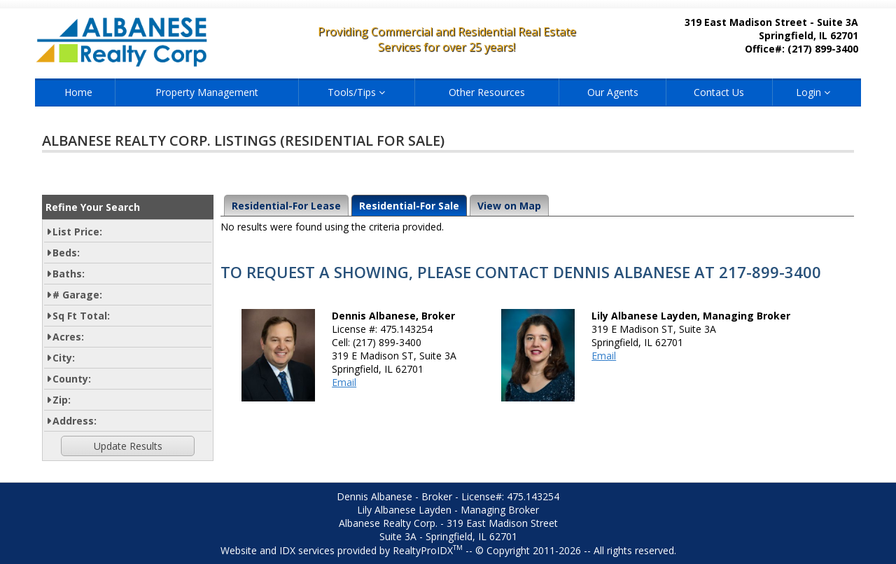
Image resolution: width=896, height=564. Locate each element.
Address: (74, 420)
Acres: (68, 336)
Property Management (206, 92)
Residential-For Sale (409, 205)
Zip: (61, 399)
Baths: (68, 273)
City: (63, 357)
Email (344, 382)
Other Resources (487, 92)
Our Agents (612, 92)
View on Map (509, 205)
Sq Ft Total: (81, 315)
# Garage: (77, 294)
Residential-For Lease (286, 205)
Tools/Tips (356, 92)
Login (813, 92)
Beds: (66, 252)
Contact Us (719, 92)
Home (78, 92)
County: (71, 378)
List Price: (77, 231)
